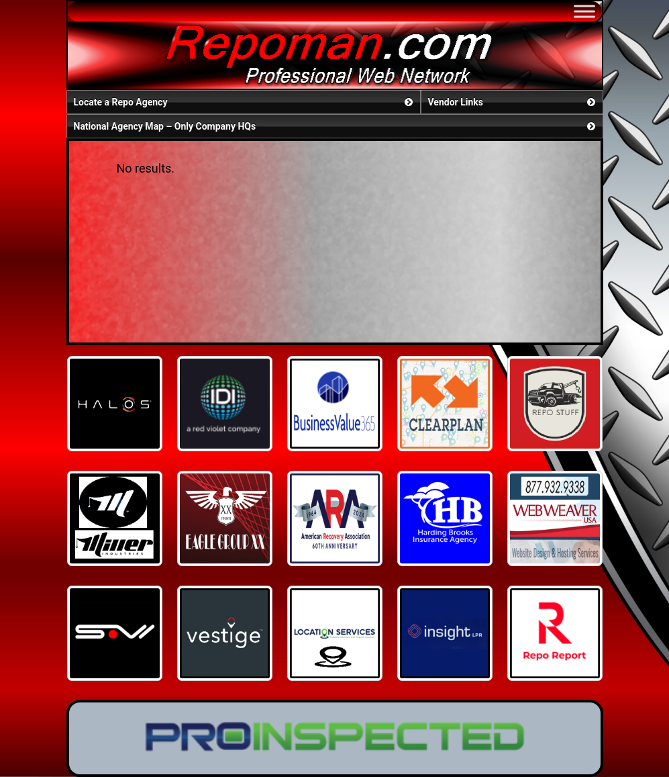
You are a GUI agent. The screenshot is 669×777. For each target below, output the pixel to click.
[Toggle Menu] (584, 11)
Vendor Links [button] (513, 102)
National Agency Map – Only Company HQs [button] (336, 126)
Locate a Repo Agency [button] (244, 102)
